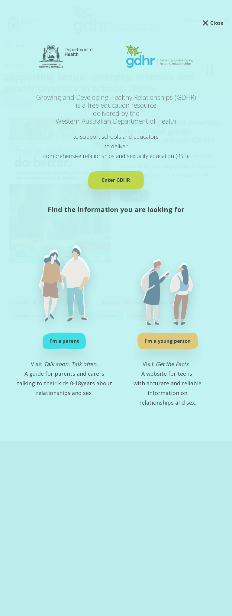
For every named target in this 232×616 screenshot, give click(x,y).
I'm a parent (64, 341)
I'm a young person (168, 341)
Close (217, 23)
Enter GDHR (116, 180)
